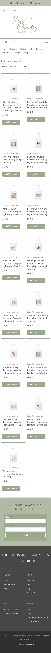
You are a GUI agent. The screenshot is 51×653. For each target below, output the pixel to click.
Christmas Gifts (26, 49)
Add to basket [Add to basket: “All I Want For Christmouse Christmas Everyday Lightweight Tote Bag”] (11, 122)
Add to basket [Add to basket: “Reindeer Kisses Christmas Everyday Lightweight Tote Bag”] (11, 332)
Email (7, 525)
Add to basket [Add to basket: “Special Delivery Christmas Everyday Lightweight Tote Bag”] (11, 384)
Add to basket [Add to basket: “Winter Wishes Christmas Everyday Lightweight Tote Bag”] (36, 436)
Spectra (30, 644)
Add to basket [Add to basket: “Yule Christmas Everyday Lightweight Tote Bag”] (11, 488)
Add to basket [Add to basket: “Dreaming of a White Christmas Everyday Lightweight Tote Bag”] (36, 226)
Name (8, 517)
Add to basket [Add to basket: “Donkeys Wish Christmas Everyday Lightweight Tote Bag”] (11, 226)
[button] (46, 42)
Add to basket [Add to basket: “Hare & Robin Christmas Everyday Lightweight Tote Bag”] (11, 278)
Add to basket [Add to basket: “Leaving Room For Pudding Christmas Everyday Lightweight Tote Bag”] (36, 280)
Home (4, 49)
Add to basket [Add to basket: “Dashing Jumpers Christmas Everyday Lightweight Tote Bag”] (36, 174)
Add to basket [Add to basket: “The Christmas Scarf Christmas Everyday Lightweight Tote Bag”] (36, 384)
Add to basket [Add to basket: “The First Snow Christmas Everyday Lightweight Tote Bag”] (11, 436)
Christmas (13, 49)
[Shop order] (13, 66)
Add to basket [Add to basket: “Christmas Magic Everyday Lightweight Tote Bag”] (11, 174)
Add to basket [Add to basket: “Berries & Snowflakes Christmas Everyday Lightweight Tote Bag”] (36, 119)
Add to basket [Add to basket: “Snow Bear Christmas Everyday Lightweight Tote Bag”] (36, 332)
